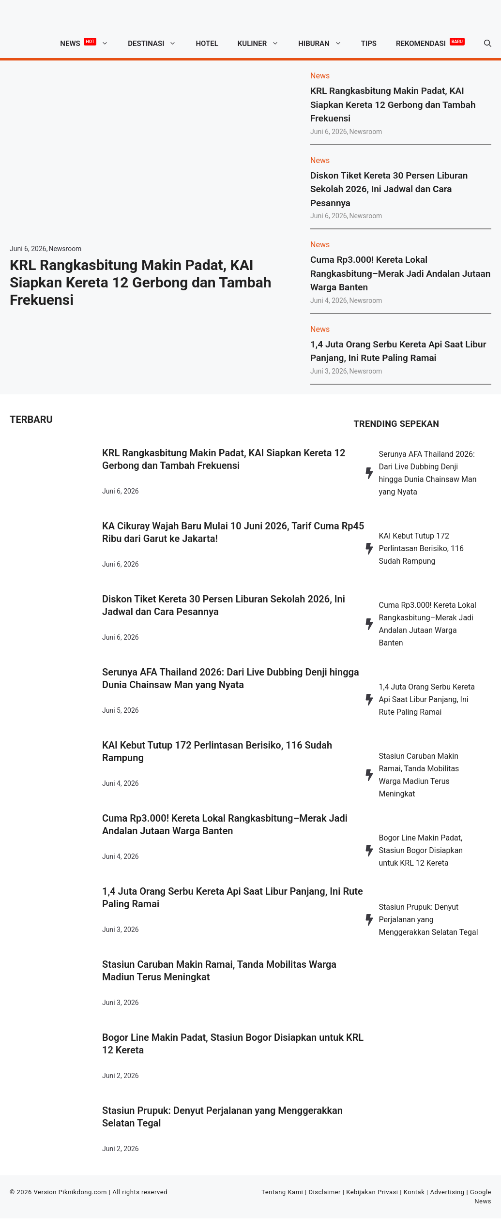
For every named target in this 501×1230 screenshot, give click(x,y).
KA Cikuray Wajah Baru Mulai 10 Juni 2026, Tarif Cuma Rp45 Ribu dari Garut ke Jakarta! (233, 532)
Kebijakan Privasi (372, 1192)
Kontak (414, 1192)
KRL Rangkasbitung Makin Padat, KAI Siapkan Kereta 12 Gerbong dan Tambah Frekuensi (141, 282)
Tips (369, 43)
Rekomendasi (430, 42)
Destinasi (157, 43)
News (89, 43)
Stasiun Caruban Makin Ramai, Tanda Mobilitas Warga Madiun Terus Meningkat (219, 971)
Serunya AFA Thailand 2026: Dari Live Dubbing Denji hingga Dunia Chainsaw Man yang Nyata (230, 678)
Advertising (447, 1192)
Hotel (207, 43)
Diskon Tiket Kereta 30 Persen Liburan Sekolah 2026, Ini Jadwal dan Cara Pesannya (389, 189)
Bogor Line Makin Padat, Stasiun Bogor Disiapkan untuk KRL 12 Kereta (233, 1044)
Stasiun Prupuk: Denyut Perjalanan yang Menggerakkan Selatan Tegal (222, 1117)
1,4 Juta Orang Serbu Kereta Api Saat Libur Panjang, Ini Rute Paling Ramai (232, 897)
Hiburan (324, 43)
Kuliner (263, 43)
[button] (487, 43)
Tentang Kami (282, 1192)
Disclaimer (324, 1192)
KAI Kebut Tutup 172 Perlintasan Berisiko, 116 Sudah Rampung (217, 751)
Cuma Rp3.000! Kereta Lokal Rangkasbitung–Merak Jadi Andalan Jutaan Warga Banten (400, 273)
